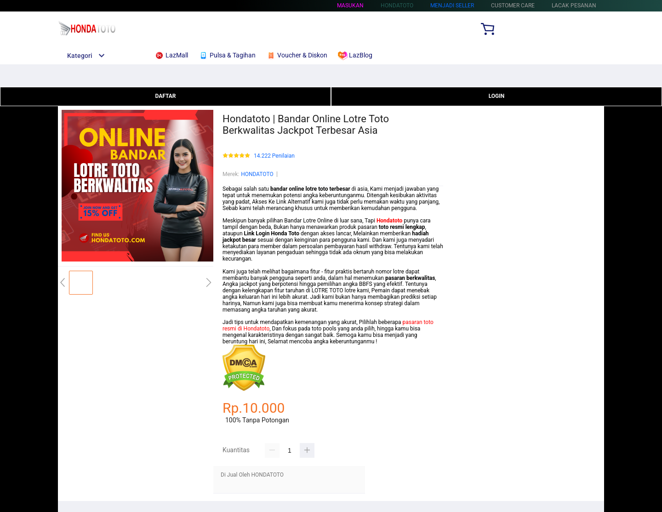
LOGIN (497, 96)
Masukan (350, 5)
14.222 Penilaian (274, 156)
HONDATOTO (257, 174)
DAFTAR (165, 96)
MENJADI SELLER (452, 5)
